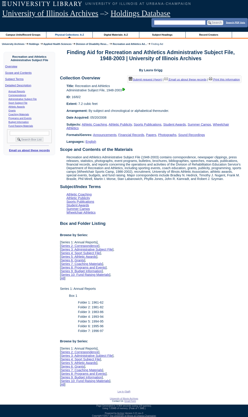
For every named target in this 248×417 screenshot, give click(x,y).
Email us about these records (29, 150)
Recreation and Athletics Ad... (130, 44)
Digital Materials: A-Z (116, 34)
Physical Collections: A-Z (69, 34)
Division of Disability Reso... (92, 44)
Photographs (167, 135)
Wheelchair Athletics (81, 212)
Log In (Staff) (124, 391)
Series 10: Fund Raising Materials (85, 274)
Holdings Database (140, 13)
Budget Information (19, 122)
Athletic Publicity (120, 124)
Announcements (105, 135)
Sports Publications (147, 124)
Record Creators (208, 34)
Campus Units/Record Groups (23, 34)
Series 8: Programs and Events (83, 267)
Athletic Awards (17, 106)
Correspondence (17, 95)
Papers (151, 135)
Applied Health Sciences (57, 44)
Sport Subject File (18, 102)
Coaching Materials (19, 114)
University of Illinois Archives (50, 13)
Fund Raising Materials (21, 125)
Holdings (34, 44)
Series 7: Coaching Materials (81, 264)
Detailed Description (18, 85)
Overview (11, 66)
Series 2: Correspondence (79, 246)
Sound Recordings (191, 135)
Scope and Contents (18, 72)
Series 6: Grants (72, 260)
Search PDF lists (235, 22)
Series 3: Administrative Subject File (87, 249)
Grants (12, 110)
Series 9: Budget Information (81, 271)
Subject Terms (14, 79)
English (91, 141)
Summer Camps (199, 124)
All (62, 278)
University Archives (13, 44)
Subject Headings (162, 34)
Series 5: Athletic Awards (78, 256)
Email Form (130, 401)
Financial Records (131, 135)
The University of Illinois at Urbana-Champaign (133, 416)
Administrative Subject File (23, 99)
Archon (120, 413)
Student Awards (174, 124)
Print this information (224, 79)
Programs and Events (20, 118)
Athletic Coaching (94, 124)
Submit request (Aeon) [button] (145, 79)
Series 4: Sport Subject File (80, 253)
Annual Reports (17, 91)
